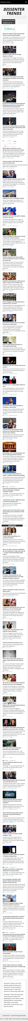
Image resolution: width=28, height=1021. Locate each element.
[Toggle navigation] (26, 2)
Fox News (12, 88)
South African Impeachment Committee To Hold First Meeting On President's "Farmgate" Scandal (13, 490)
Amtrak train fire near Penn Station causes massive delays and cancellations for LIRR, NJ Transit (13, 511)
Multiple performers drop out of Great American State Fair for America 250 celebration (12, 801)
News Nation (12, 168)
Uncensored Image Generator (18, 1015)
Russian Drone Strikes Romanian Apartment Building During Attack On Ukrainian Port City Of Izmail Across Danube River (14, 105)
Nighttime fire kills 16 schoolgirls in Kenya (13, 198)
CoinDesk (12, 43)
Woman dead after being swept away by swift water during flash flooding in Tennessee (13, 814)
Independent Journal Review (14, 961)
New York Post (11, 523)
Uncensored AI (6, 1015)
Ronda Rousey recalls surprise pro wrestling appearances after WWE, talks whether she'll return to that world (14, 127)
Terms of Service (17, 1019)
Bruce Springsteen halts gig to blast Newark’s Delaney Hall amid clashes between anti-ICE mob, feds (12, 881)
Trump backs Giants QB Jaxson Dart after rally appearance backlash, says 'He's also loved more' (13, 78)
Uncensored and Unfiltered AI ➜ (8, 21)
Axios (10, 506)
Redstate (10, 439)
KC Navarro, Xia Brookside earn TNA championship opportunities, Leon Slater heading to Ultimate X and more (13, 576)
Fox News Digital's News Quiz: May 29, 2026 (14, 179)
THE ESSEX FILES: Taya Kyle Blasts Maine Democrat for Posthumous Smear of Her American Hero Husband (13, 431)
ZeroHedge (11, 496)
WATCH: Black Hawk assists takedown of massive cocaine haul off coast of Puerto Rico (13, 660)
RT (10, 65)
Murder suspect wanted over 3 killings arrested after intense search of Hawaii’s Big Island (14, 966)
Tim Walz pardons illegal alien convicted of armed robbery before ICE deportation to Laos (13, 918)
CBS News (11, 246)
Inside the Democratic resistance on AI (12, 642)
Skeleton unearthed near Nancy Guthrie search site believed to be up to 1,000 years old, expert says (14, 258)
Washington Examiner (14, 225)
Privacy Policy (24, 1019)
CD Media (12, 114)
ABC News (11, 618)
